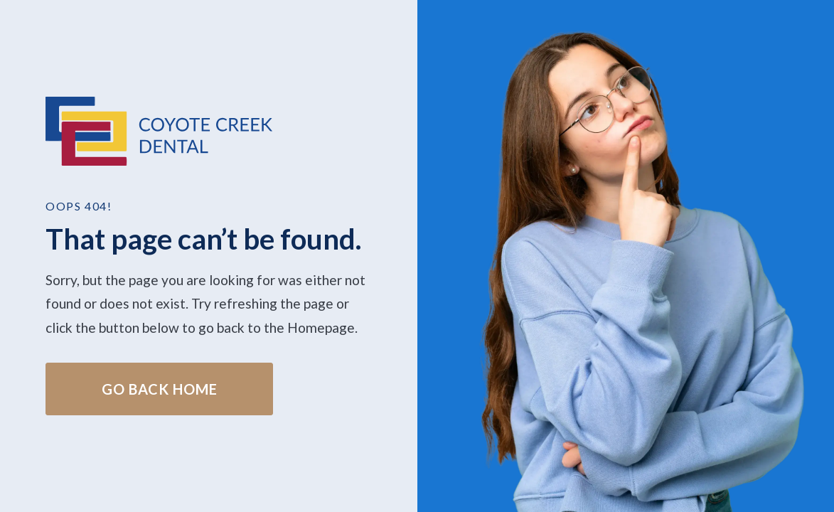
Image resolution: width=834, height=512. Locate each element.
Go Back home (160, 389)
